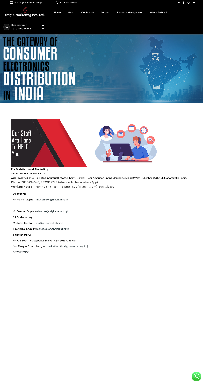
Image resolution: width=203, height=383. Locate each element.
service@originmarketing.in (53, 229)
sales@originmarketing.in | (45, 240)
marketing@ (54, 246)
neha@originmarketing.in (48, 223)
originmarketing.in (74, 246)
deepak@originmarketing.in (53, 211)
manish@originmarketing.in (52, 199)
